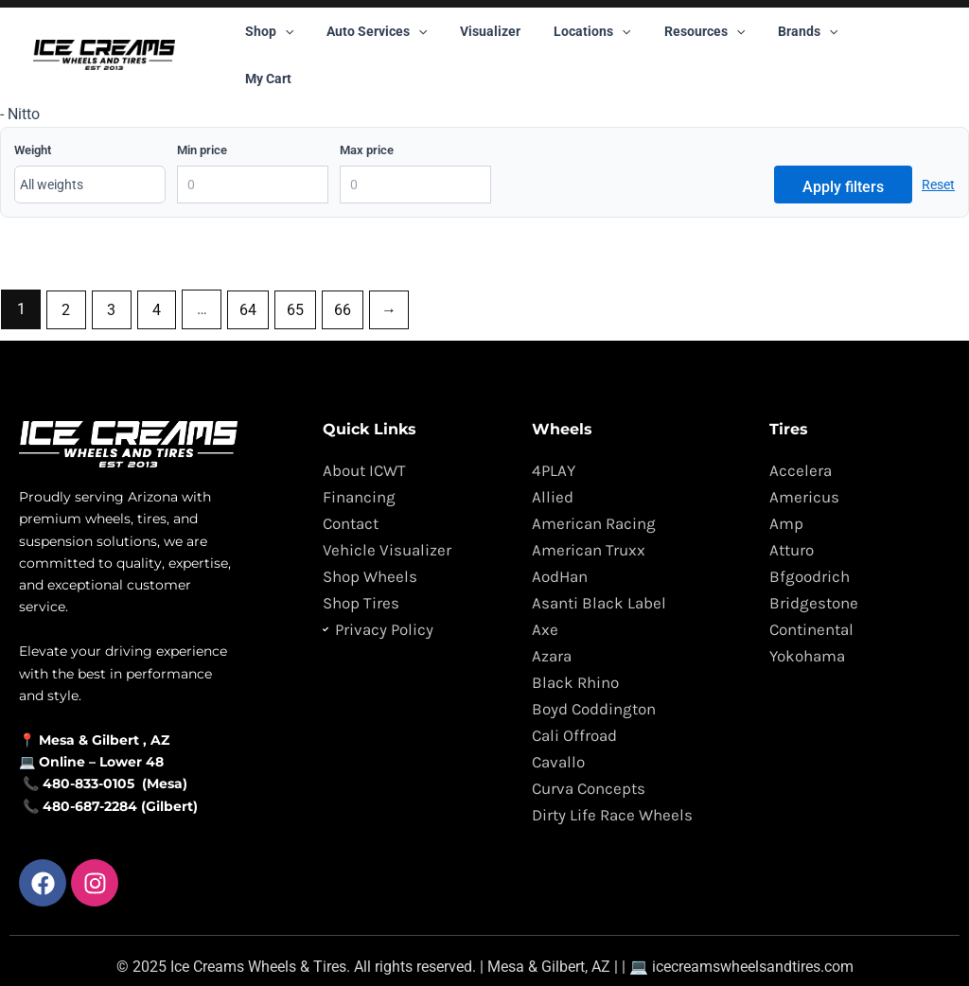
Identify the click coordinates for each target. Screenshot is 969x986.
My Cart (851, 37)
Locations (569, 38)
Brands (772, 38)
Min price (202, 116)
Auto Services (366, 38)
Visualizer (474, 37)
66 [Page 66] (343, 275)
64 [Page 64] (248, 275)
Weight (32, 116)
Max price (367, 116)
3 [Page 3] (112, 275)
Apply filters (843, 153)
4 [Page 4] (157, 275)
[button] (281, 38)
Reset (938, 150)
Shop (265, 38)
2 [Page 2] (66, 275)
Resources (674, 38)
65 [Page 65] (296, 275)
